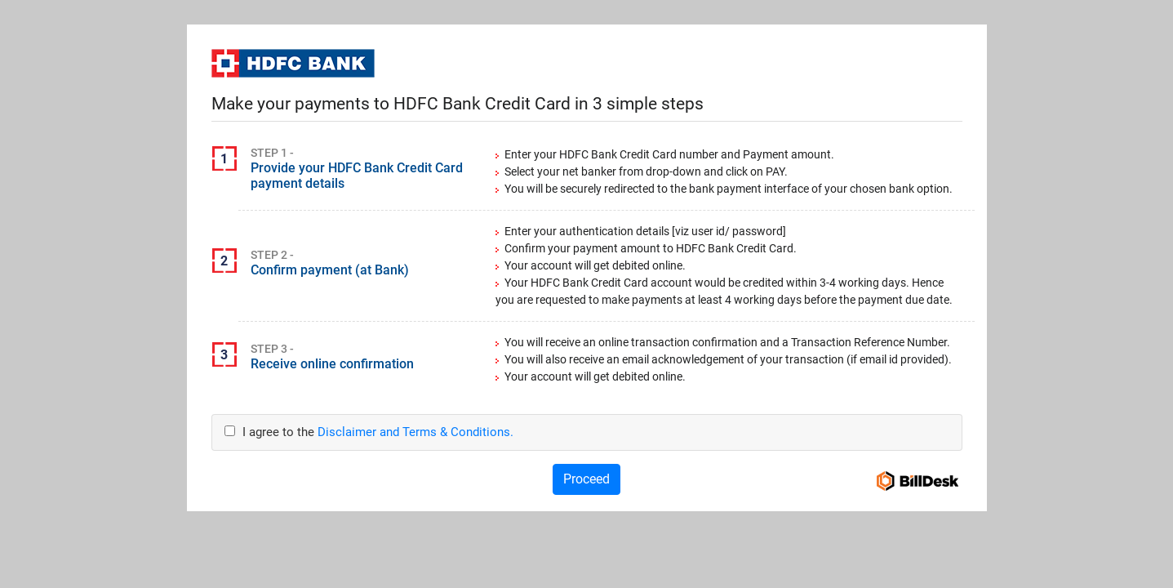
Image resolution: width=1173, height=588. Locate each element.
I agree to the (368, 432)
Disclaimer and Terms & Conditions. (415, 432)
